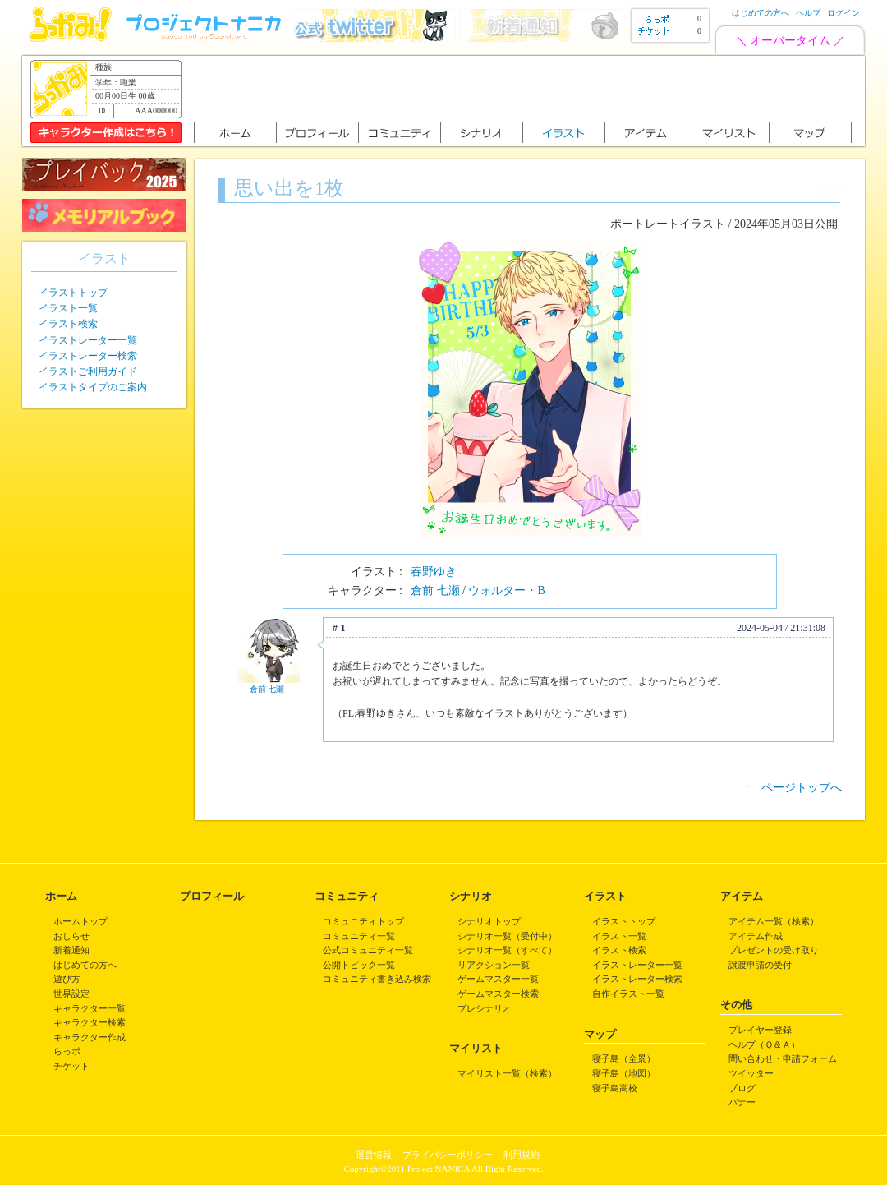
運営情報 (374, 1155)
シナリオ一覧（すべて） (507, 950)
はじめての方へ (760, 12)
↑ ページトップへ (793, 788)
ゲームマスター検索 (498, 993)
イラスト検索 (68, 324)
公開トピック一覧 (359, 965)
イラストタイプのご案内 (93, 387)
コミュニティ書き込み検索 (377, 979)
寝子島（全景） (623, 1058)
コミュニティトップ (363, 921)
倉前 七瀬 (435, 590)
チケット (71, 1066)
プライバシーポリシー (447, 1155)
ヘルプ (808, 12)
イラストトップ (73, 292)
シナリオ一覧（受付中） (507, 936)
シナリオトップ (489, 921)
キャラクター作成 (89, 1037)
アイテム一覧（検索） (773, 921)
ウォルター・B (506, 590)
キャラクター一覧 (89, 1008)
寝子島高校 (614, 1088)
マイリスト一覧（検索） (507, 1073)
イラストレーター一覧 (88, 340)
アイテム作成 (755, 936)
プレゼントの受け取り (773, 950)
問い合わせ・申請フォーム (782, 1058)
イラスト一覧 (68, 308)
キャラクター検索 (89, 1022)
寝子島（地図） (623, 1073)
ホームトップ (80, 921)
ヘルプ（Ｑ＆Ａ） (764, 1044)
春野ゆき (434, 571)
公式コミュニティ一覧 (368, 950)
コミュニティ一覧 (359, 936)
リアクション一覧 (493, 965)
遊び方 (66, 979)
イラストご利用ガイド (88, 371)
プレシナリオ (484, 1008)
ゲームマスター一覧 (498, 979)
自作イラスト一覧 (628, 993)
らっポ (66, 1051)
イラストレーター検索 (88, 356)
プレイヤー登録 (760, 1030)
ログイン (843, 12)
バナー (742, 1102)
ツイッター (751, 1073)
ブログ (742, 1088)
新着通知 (71, 950)
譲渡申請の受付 (760, 965)
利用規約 (521, 1155)
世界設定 (71, 993)
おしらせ (71, 936)
